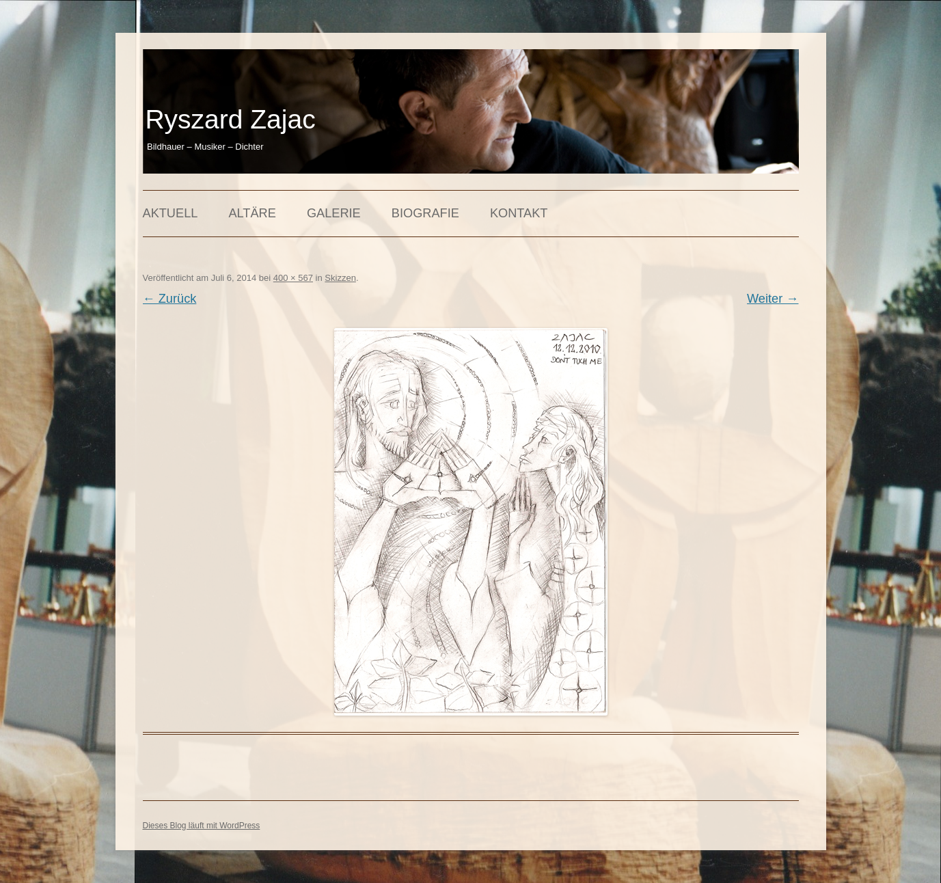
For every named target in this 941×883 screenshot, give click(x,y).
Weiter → (772, 298)
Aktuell (170, 213)
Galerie (334, 213)
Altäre (251, 213)
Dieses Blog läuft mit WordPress (201, 825)
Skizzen (340, 278)
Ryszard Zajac (230, 119)
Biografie (425, 213)
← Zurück (170, 298)
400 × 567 (293, 278)
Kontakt (519, 213)
